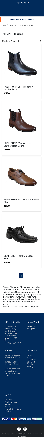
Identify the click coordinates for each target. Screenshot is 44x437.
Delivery (8, 400)
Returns (8, 404)
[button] (3, 12)
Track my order (11, 402)
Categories (13, 25)
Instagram (31, 329)
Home (4, 25)
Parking (30, 366)
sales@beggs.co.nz (13, 342)
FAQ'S (7, 407)
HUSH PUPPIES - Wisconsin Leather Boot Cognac (18, 144)
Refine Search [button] (22, 41)
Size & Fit (31, 362)
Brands (30, 364)
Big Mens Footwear (26, 25)
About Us (30, 357)
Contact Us (31, 359)
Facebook (31, 326)
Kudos (24, 436)
